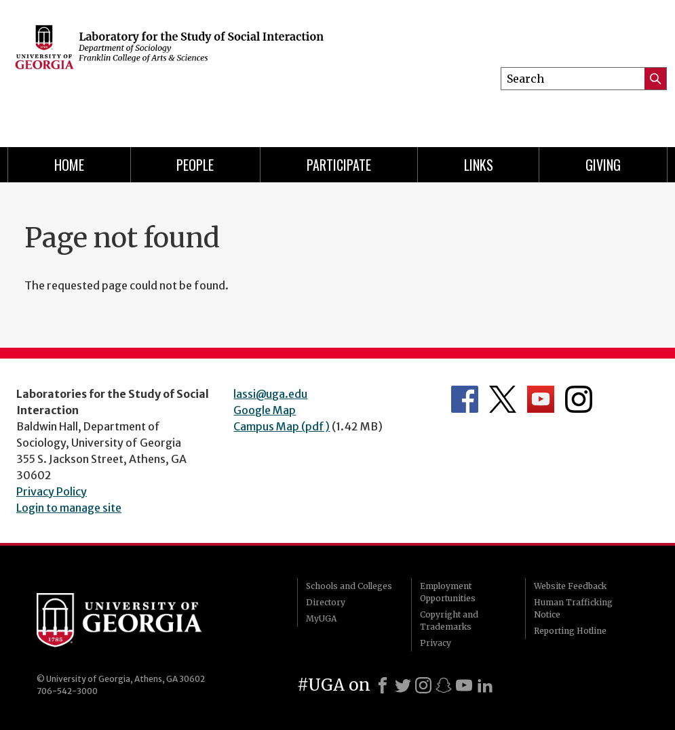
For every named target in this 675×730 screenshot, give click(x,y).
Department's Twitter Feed (502, 399)
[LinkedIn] (485, 685)
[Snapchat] (444, 685)
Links (478, 165)
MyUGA (321, 618)
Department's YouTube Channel (540, 399)
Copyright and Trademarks (449, 620)
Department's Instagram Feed (578, 399)
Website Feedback (570, 586)
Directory (325, 602)
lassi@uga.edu (270, 394)
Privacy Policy (51, 491)
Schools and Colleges (349, 586)
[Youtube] (464, 685)
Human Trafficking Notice (573, 608)
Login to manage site (68, 507)
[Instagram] (423, 685)
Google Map (264, 410)
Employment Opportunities (448, 592)
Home (69, 165)
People (195, 165)
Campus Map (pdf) (281, 426)
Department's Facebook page (464, 399)
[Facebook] (382, 685)
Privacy (435, 643)
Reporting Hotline (570, 631)
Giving (603, 165)
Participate (339, 165)
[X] (403, 685)
